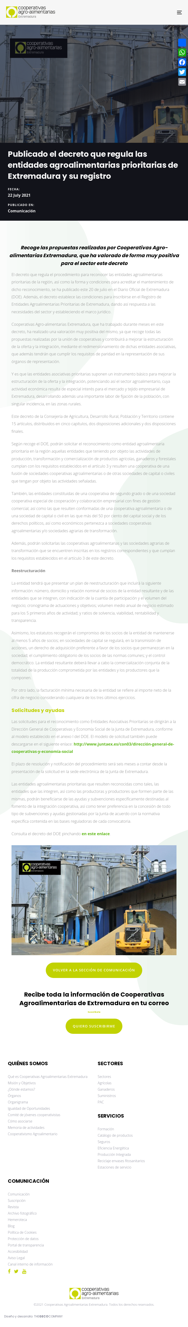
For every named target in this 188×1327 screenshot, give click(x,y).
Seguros (104, 1141)
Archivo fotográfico (22, 1213)
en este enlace (96, 833)
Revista (13, 1207)
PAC (101, 1102)
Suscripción (16, 1200)
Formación (106, 1129)
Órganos (14, 1095)
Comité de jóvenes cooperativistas (34, 1114)
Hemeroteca (17, 1219)
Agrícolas (104, 1083)
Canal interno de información (30, 1264)
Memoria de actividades (26, 1127)
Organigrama (18, 1102)
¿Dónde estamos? (21, 1089)
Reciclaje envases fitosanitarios (121, 1160)
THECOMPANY (48, 1316)
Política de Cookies (22, 1232)
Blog (11, 1226)
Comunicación (21, 210)
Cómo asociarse (20, 1121)
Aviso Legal (16, 1257)
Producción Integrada (114, 1154)
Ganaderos (106, 1089)
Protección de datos (23, 1238)
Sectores (104, 1076)
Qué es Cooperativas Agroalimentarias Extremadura (47, 1076)
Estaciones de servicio (114, 1167)
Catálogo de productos (115, 1135)
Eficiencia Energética (113, 1148)
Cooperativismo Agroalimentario (33, 1134)
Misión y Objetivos (22, 1083)
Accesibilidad (18, 1251)
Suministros (107, 1095)
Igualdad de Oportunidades (29, 1108)
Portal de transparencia (26, 1245)
